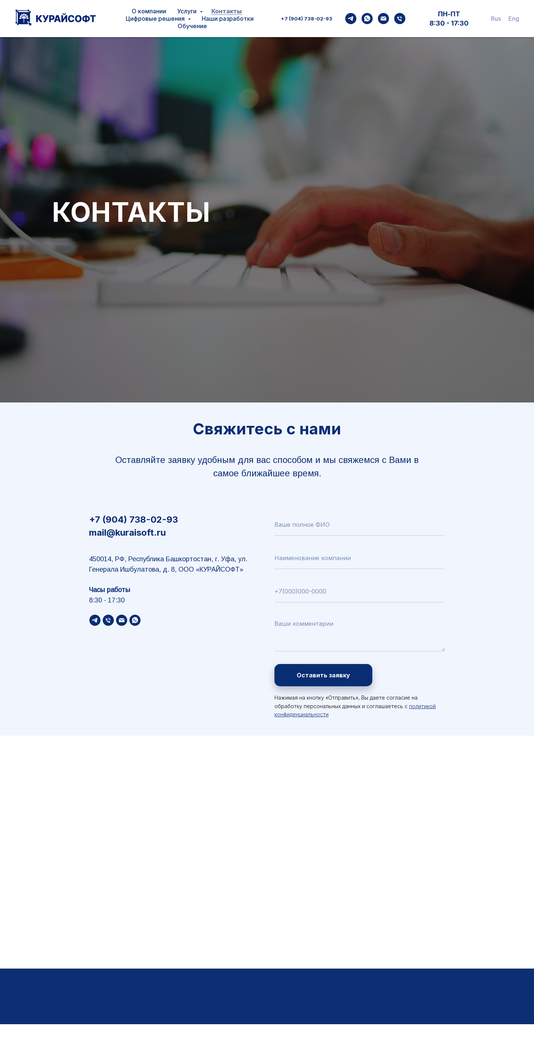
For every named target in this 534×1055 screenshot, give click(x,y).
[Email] (383, 18)
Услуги (187, 11)
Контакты (226, 11)
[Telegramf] (94, 620)
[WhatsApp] (367, 18)
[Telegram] (350, 18)
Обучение (192, 26)
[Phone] (399, 18)
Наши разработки (228, 18)
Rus (496, 18)
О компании (149, 11)
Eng (513, 18)
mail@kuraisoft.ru (127, 532)
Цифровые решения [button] (156, 18)
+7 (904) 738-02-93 (306, 19)
